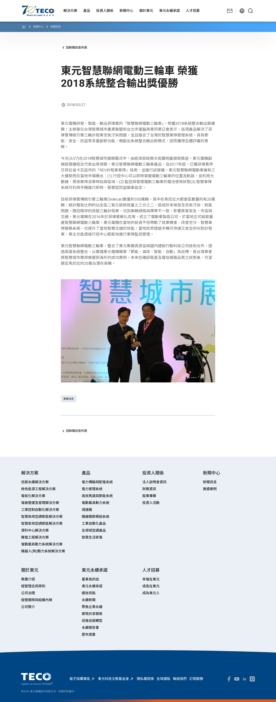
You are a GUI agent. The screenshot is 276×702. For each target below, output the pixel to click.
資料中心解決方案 (35, 530)
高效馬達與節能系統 (97, 496)
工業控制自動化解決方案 (40, 510)
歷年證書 (89, 634)
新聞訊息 (55, 26)
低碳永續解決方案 (35, 482)
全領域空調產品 (94, 530)
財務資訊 (149, 489)
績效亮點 (89, 593)
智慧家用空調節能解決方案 (42, 523)
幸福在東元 (151, 579)
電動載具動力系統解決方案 (42, 544)
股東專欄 (149, 496)
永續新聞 (89, 600)
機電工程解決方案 (35, 537)
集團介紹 (28, 579)
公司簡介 (28, 607)
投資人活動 (151, 503)
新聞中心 (38, 26)
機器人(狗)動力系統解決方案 (43, 551)
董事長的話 (90, 579)
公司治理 (28, 593)
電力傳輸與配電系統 (97, 482)
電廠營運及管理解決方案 (40, 503)
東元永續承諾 (92, 586)
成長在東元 (151, 586)
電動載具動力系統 (95, 503)
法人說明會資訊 (154, 482)
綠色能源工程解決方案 (38, 489)
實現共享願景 (92, 614)
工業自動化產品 (94, 523)
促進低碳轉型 (92, 621)
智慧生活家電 (92, 537)
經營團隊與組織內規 (36, 600)
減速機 (87, 510)
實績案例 (210, 489)
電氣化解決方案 (33, 496)
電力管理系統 (92, 489)
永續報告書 (90, 628)
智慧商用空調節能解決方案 (42, 517)
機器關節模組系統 (95, 517)
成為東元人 (151, 593)
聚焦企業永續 (92, 607)
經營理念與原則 (33, 586)
